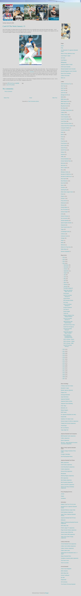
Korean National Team (66, 161)
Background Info (64, 94)
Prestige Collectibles (65, 454)
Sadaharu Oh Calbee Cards (67, 418)
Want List (63, 77)
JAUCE (62, 493)
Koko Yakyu (63, 405)
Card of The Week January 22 (67, 305)
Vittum (62, 240)
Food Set (63, 141)
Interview (63, 154)
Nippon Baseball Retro (66, 556)
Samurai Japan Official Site (67, 532)
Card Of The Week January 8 (67, 329)
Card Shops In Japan (65, 55)
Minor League (64, 167)
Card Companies (65, 116)
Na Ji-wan (65, 302)
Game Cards (64, 145)
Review (62, 205)
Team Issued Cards (65, 227)
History (62, 152)
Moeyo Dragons (64, 410)
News (62, 185)
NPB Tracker (64, 412)
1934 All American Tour (66, 83)
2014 (63, 365)
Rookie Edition (64, 207)
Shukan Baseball (65, 220)
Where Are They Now (65, 247)
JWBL (62, 156)
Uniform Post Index (65, 75)
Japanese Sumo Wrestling (67, 403)
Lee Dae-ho (66, 309)
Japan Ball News (64, 396)
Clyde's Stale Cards (65, 550)
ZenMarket (63, 498)
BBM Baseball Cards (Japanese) (68, 436)
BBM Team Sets (64, 103)
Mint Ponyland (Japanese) (67, 482)
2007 (63, 378)
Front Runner (64, 143)
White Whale (64, 249)
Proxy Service (64, 200)
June (65, 276)
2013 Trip (63, 86)
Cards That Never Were (66, 123)
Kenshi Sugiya (66, 311)
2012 (63, 369)
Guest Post (63, 147)
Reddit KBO (63, 579)
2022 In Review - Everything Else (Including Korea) (67, 336)
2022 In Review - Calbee (68, 341)
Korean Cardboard (65, 575)
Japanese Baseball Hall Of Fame (68, 517)
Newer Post (6, 97)
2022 (63, 349)
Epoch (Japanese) (65, 440)
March (65, 282)
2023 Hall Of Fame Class (69, 324)
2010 (63, 372)
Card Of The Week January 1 (67, 346)
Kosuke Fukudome (67, 307)
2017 (63, 359)
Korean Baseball (64, 158)
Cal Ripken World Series (66, 110)
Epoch (62, 134)
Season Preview (64, 216)
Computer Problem (65, 127)
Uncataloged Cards (65, 231)
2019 (63, 355)
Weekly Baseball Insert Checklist (68, 69)
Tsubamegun (64, 425)
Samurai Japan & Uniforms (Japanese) (69, 421)
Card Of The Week (10, 84)
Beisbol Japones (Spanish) (67, 390)
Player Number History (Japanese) (68, 530)
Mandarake (63, 473)
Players (62, 196)
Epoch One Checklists (66, 73)
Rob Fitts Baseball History (67, 456)
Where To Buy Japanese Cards (68, 53)
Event (62, 136)
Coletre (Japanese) (65, 469)
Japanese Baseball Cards (25, 8)
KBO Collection (64, 570)
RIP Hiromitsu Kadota (68, 300)
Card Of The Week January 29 (67, 296)
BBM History (63, 99)
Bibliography (63, 62)
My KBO (63, 577)
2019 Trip (63, 88)
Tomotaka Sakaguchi (68, 288)
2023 (63, 263)
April (65, 280)
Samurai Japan (64, 211)
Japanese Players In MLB (66, 64)
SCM (62, 214)
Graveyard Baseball (65, 394)
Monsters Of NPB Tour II (66, 176)
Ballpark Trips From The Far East (68, 504)
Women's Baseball (65, 251)
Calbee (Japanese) (65, 438)
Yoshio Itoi (65, 313)
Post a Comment (8, 91)
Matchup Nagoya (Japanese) (67, 475)
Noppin (62, 496)
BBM (62, 97)
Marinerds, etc (64, 407)
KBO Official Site (64, 573)
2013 (63, 367)
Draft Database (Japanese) (67, 512)
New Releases (64, 180)
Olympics (63, 187)
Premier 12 (63, 198)
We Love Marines (65, 427)
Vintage (62, 238)
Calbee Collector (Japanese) (67, 548)
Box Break (63, 108)
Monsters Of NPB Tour (66, 174)
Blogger (47, 593)
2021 (63, 351)
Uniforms (63, 233)
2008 (63, 376)
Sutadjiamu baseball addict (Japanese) (69, 558)
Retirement (63, 203)
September (66, 270)
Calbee (62, 112)
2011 (63, 370)
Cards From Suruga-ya (68, 326)
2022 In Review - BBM (68, 343)
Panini (62, 194)
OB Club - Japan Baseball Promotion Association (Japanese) (69, 443)
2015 (63, 363)
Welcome (63, 244)
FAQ (62, 47)
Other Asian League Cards (67, 191)
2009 (63, 374)
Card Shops (63, 121)
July (65, 274)
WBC (62, 242)
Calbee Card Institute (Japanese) (68, 546)
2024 (63, 261)
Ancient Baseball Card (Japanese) (68, 543)
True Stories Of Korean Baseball (68, 584)
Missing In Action (65, 172)
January (66, 286)
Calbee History (64, 114)
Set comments (64, 218)
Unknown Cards (64, 236)
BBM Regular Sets (65, 101)
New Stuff (63, 183)
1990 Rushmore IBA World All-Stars (67, 322)
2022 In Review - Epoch (68, 339)
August (65, 272)
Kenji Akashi (66, 293)
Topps (62, 229)
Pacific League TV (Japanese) (67, 527)
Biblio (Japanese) (65, 462)
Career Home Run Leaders (67, 125)
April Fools (63, 92)
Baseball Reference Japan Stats (68, 510)
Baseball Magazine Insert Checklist (69, 71)
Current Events (64, 130)
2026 (63, 257)
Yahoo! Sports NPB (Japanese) (68, 534)
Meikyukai (63, 520)
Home (30, 97)
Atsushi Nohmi (66, 298)
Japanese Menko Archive (66, 401)
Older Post (54, 97)
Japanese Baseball (65, 399)
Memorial (63, 163)
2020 (63, 353)
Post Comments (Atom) (33, 101)
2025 (63, 259)
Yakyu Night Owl (64, 430)
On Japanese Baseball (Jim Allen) (68, 414)
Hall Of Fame (64, 150)
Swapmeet (63, 225)
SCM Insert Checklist (65, 66)
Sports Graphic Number (66, 222)
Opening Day (64, 189)
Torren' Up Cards (65, 562)
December (66, 265)
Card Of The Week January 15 (67, 319)
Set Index (63, 57)
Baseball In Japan (65, 388)
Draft (62, 132)
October (66, 268)
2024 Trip (63, 90)
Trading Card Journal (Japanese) (68, 423)
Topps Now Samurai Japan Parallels (67, 332)
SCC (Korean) (64, 582)
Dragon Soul (63, 392)
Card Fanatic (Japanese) (66, 464)
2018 (63, 357)
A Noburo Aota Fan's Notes (67, 385)
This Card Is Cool (65, 560)
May (65, 278)
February (66, 284)
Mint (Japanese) (64, 478)
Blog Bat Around (64, 105)
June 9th (32, 71)
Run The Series (64, 209)
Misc (62, 169)
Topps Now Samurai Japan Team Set (67, 291)
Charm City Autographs (66, 568)
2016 (63, 361)
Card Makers (64, 60)
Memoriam (63, 165)
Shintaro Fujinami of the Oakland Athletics (68, 316)
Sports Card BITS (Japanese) (67, 484)
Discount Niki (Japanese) (66, 471)
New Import (63, 178)
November (66, 267)
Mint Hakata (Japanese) (66, 480)
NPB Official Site (64, 525)
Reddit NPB (63, 416)
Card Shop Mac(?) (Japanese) (67, 466)
